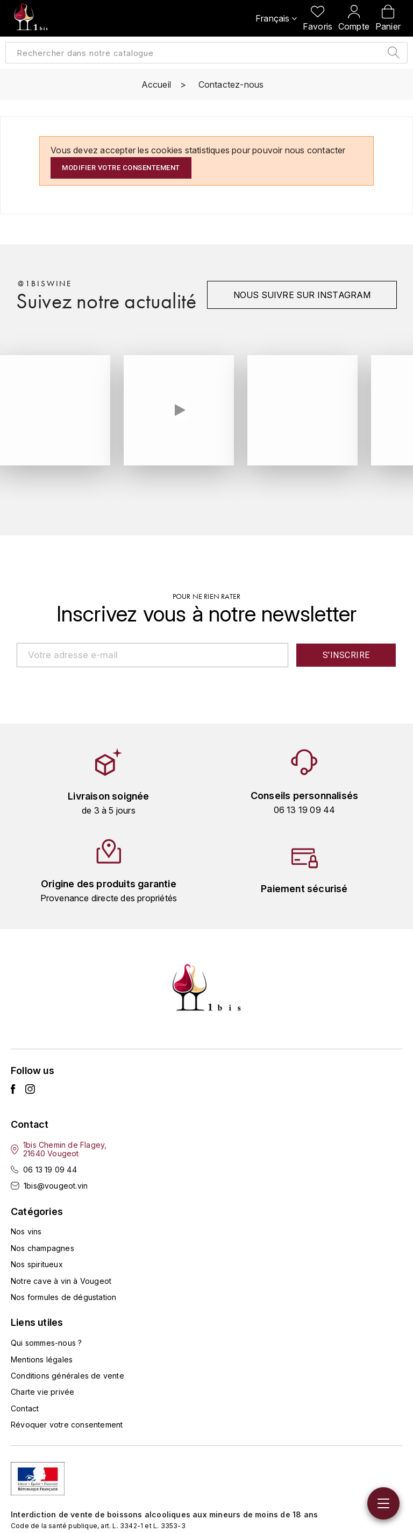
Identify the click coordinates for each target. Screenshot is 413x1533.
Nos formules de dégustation (63, 1297)
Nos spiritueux (37, 1264)
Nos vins (26, 1231)
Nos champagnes (42, 1248)
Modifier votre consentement (121, 168)
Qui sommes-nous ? (46, 1343)
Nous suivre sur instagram (301, 294)
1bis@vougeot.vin (56, 1185)
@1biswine (44, 283)
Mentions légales (42, 1359)
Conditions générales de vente (67, 1376)
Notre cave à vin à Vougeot (61, 1280)
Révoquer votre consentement (67, 1425)
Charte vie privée (42, 1392)
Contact (25, 1408)
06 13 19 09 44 (50, 1169)
